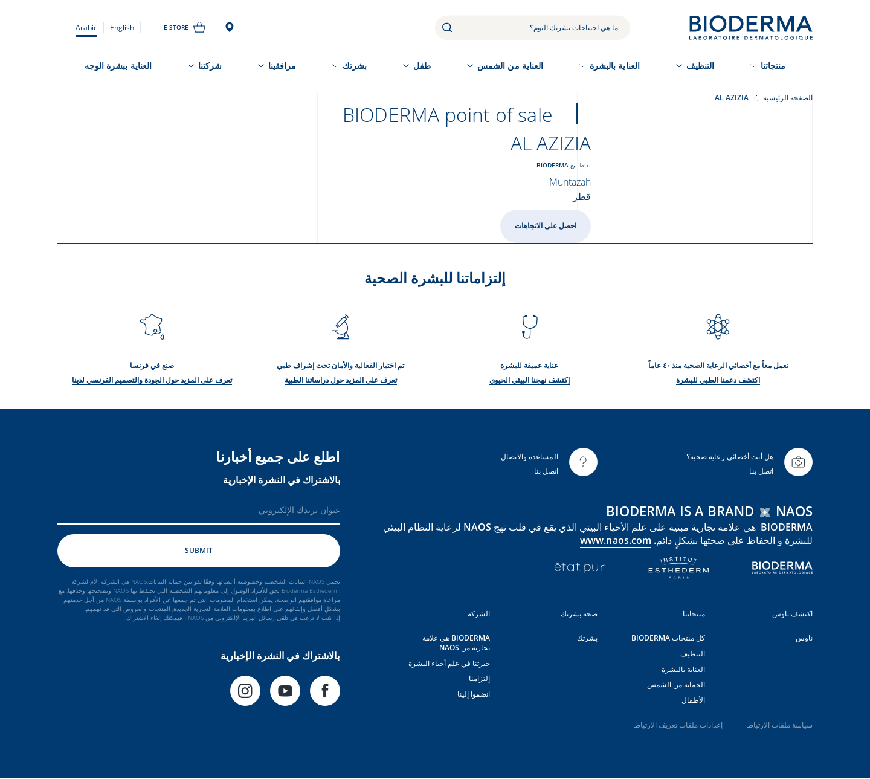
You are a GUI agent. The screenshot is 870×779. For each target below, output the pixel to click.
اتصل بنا (761, 471)
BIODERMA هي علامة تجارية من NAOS (456, 643)
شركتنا (210, 65)
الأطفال (693, 700)
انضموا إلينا (473, 694)
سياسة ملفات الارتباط (780, 725)
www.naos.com (615, 540)
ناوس (804, 638)
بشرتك (355, 65)
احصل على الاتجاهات (545, 226)
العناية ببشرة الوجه (118, 65)
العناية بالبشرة (615, 65)
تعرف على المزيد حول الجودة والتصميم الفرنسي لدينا (152, 380)
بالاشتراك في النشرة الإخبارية (281, 479)
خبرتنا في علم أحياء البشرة (449, 663)
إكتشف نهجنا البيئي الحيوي (529, 380)
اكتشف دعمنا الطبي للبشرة (718, 380)
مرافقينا (282, 65)
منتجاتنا (773, 65)
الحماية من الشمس (676, 684)
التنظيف (700, 65)
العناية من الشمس (510, 65)
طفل (422, 65)
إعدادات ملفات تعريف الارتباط (678, 725)
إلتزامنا (479, 678)
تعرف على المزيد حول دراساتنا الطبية (341, 380)
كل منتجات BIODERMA (668, 638)
